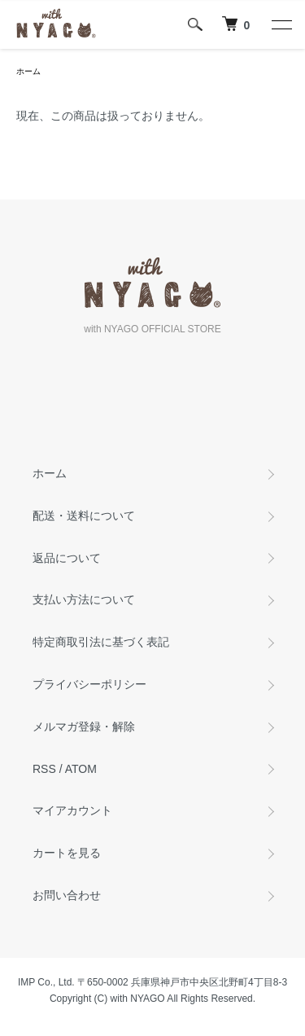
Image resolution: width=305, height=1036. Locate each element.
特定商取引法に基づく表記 (101, 641)
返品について (67, 557)
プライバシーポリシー (89, 684)
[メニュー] (280, 24)
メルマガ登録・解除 (84, 726)
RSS (44, 768)
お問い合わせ (67, 895)
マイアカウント (72, 810)
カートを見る (67, 852)
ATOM (81, 768)
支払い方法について (84, 599)
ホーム (28, 71)
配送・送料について (84, 515)
